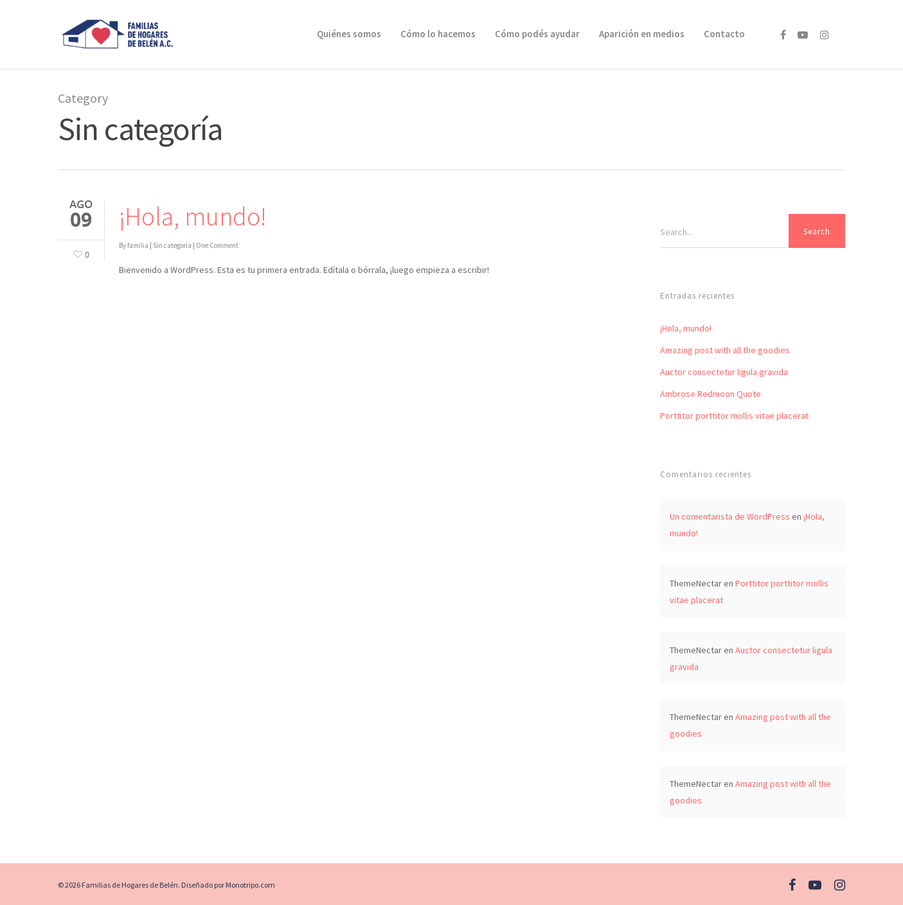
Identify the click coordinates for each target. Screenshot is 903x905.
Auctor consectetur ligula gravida (724, 372)
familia (137, 245)
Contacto (724, 34)
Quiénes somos (349, 34)
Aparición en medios (641, 34)
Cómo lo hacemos (438, 34)
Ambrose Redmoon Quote (710, 394)
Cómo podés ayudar (537, 34)
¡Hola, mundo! (192, 216)
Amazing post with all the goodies (725, 350)
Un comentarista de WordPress (730, 516)
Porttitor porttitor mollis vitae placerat (734, 415)
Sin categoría (172, 245)
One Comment (217, 245)
